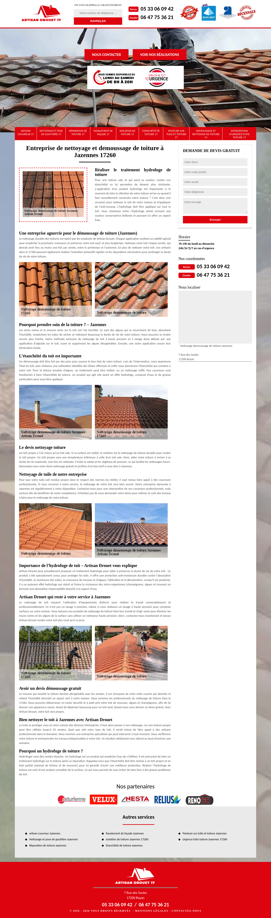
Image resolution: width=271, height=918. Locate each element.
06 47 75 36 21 (157, 17)
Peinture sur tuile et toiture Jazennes (205, 833)
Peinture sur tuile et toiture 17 (176, 134)
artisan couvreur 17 (26, 132)
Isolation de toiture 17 (127, 132)
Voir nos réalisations (159, 54)
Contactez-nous (186, 910)
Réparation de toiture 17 (78, 132)
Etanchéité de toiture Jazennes (124, 845)
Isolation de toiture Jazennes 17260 (127, 839)
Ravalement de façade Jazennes (125, 833)
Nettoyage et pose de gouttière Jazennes (53, 839)
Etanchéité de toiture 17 (151, 132)
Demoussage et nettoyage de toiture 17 (206, 134)
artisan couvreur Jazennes (44, 833)
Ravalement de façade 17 (103, 132)
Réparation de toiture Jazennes (47, 845)
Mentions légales (151, 910)
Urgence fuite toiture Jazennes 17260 (205, 839)
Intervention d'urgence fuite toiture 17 (239, 134)
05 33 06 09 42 (157, 8)
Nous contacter (106, 54)
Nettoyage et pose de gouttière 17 (51, 132)
